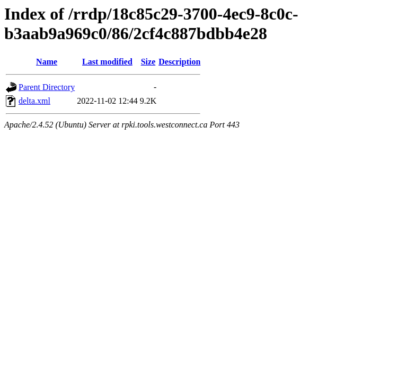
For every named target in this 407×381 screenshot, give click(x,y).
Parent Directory (47, 87)
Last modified (107, 61)
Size (148, 61)
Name (46, 61)
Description (179, 61)
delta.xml (34, 100)
